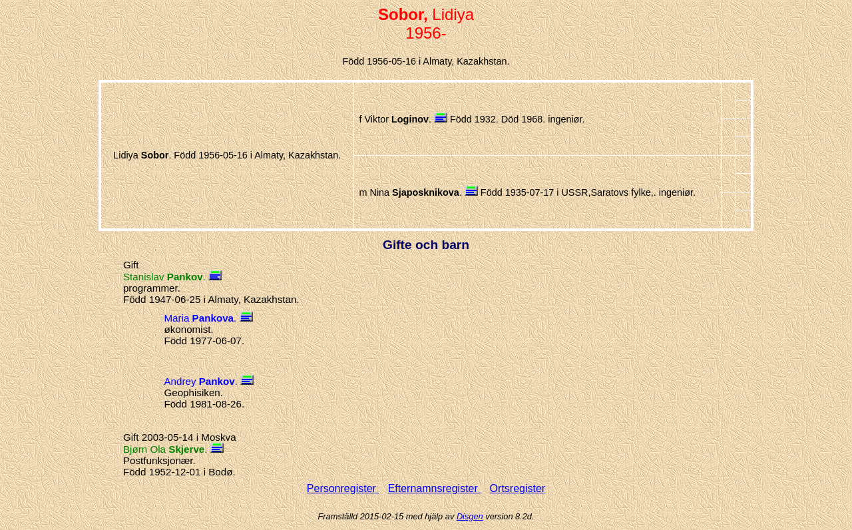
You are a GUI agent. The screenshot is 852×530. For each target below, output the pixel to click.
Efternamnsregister (434, 488)
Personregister (343, 488)
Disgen (470, 516)
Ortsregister (518, 488)
